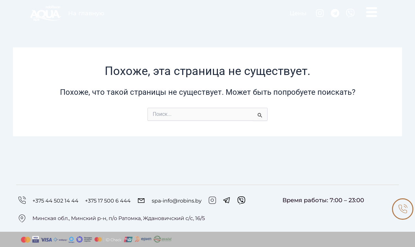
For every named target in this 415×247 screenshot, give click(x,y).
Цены (298, 13)
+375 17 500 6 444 (108, 201)
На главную (86, 13)
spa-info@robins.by (177, 201)
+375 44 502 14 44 (55, 201)
